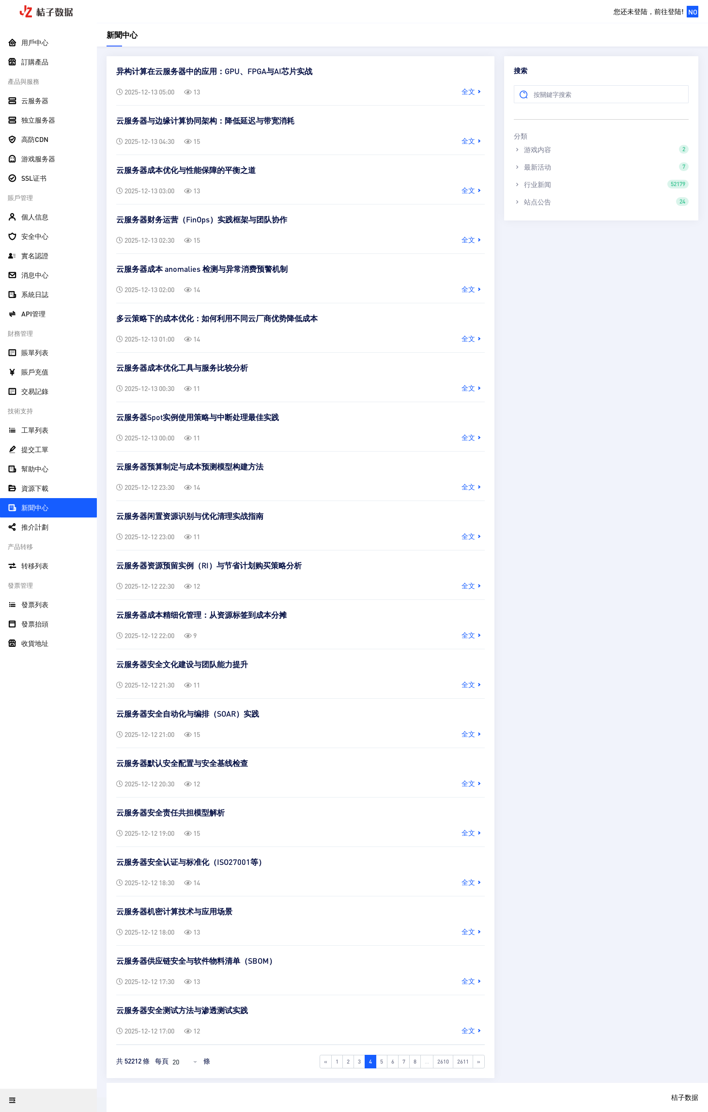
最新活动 (601, 166)
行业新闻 (601, 184)
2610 (443, 1061)
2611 (463, 1061)
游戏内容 (601, 149)
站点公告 (601, 201)
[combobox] (186, 1061)
